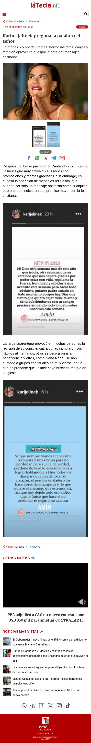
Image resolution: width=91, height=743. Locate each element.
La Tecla (19, 21)
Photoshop (34, 21)
